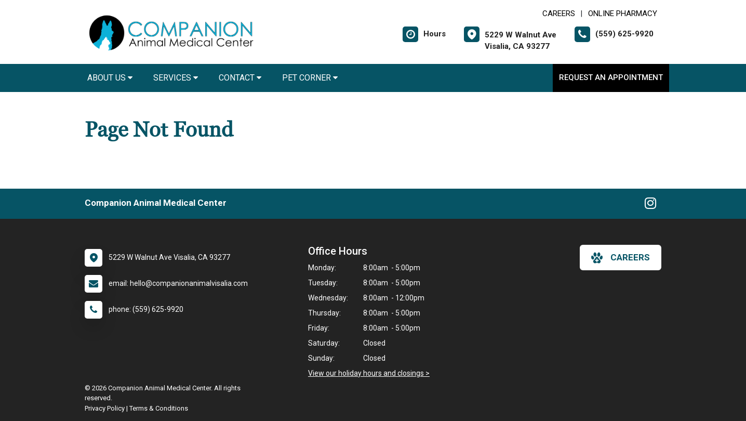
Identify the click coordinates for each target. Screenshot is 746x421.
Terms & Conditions (158, 408)
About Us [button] (109, 78)
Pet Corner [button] (310, 78)
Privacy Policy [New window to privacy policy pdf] (105, 408)
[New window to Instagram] (650, 205)
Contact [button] (240, 78)
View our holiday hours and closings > (369, 373)
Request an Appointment (611, 77)
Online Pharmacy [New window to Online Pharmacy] (622, 13)
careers (620, 258)
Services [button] (175, 78)
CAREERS (558, 13)
